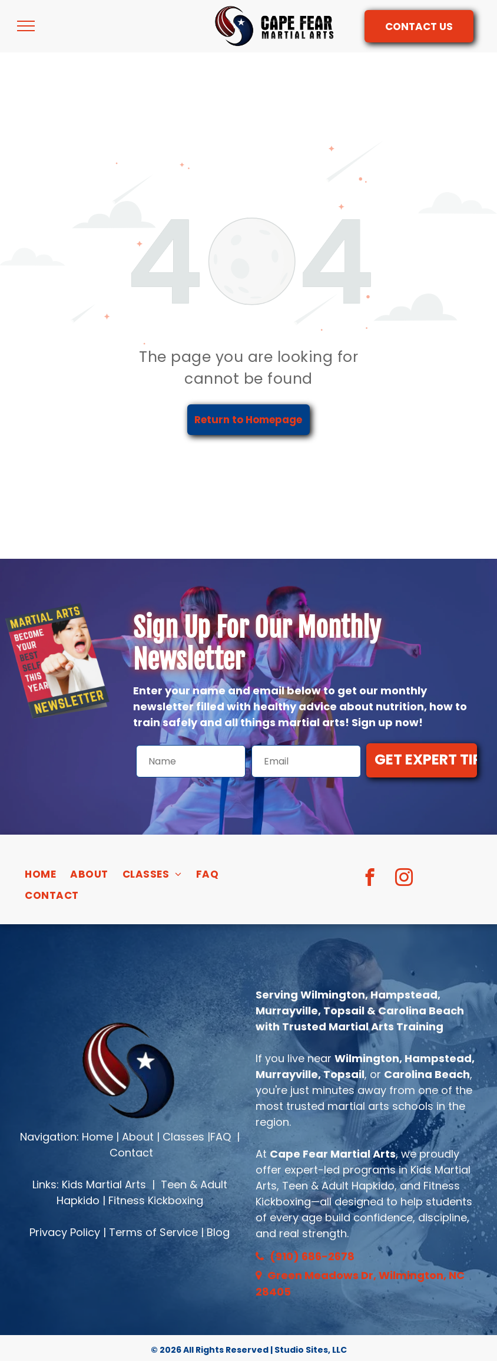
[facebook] (369, 879)
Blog (218, 1232)
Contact (131, 1152)
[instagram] (403, 879)
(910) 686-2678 (312, 1256)
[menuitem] (40, 874)
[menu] (26, 26)
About (138, 1136)
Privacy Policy (64, 1232)
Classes (183, 1136)
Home (97, 1136)
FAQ (220, 1136)
